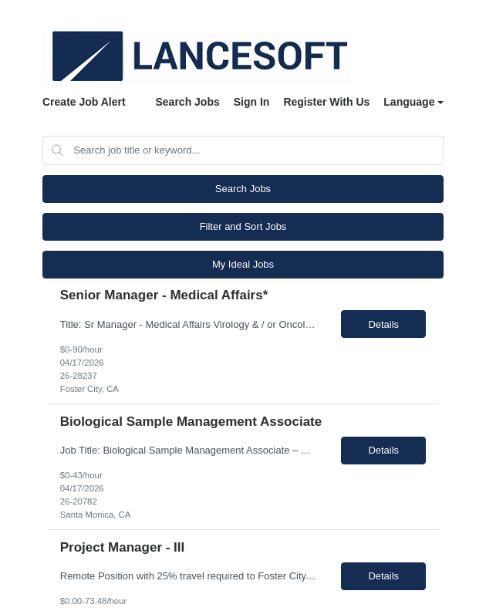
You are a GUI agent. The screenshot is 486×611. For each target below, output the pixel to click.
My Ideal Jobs (243, 264)
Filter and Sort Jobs (243, 226)
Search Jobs (187, 102)
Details (383, 324)
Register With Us (326, 102)
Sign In (252, 102)
